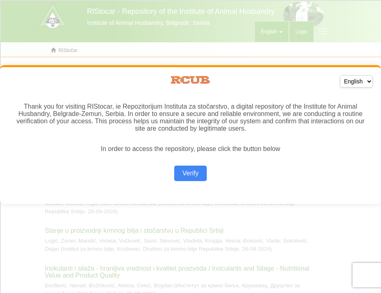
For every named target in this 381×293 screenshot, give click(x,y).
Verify (190, 173)
